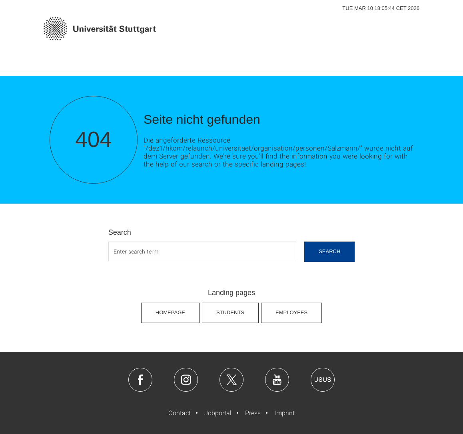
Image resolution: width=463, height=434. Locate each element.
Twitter (231, 380)
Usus (323, 380)
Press (253, 412)
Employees (291, 312)
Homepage (170, 312)
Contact (179, 412)
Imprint (284, 412)
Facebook (140, 380)
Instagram (186, 380)
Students (230, 312)
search (329, 251)
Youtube (277, 380)
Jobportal (218, 412)
